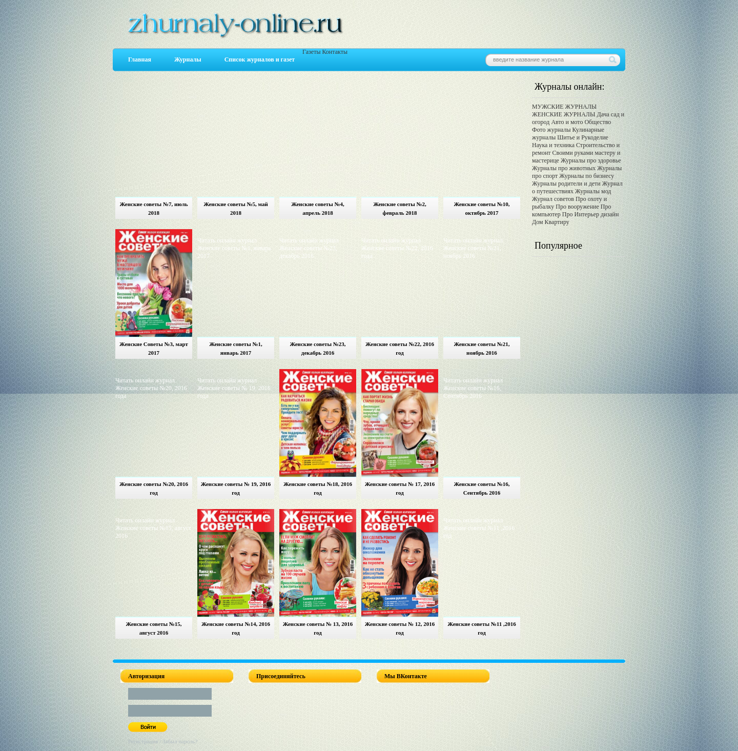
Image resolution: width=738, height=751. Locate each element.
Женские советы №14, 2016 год (235, 628)
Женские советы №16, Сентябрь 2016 (481, 488)
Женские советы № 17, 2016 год (400, 488)
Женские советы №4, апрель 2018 (317, 208)
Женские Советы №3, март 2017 (153, 348)
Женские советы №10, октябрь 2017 (481, 208)
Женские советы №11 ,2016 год (481, 628)
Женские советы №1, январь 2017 (235, 348)
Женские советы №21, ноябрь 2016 (481, 348)
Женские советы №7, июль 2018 (154, 208)
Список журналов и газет (259, 59)
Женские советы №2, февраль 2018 (399, 208)
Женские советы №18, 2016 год (317, 488)
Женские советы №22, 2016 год (399, 348)
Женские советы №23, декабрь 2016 (317, 348)
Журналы (187, 59)
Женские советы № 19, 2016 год (236, 488)
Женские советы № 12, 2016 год (400, 628)
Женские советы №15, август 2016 (153, 628)
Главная (139, 59)
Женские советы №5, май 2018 (235, 208)
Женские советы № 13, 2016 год (318, 628)
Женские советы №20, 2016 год (153, 488)
